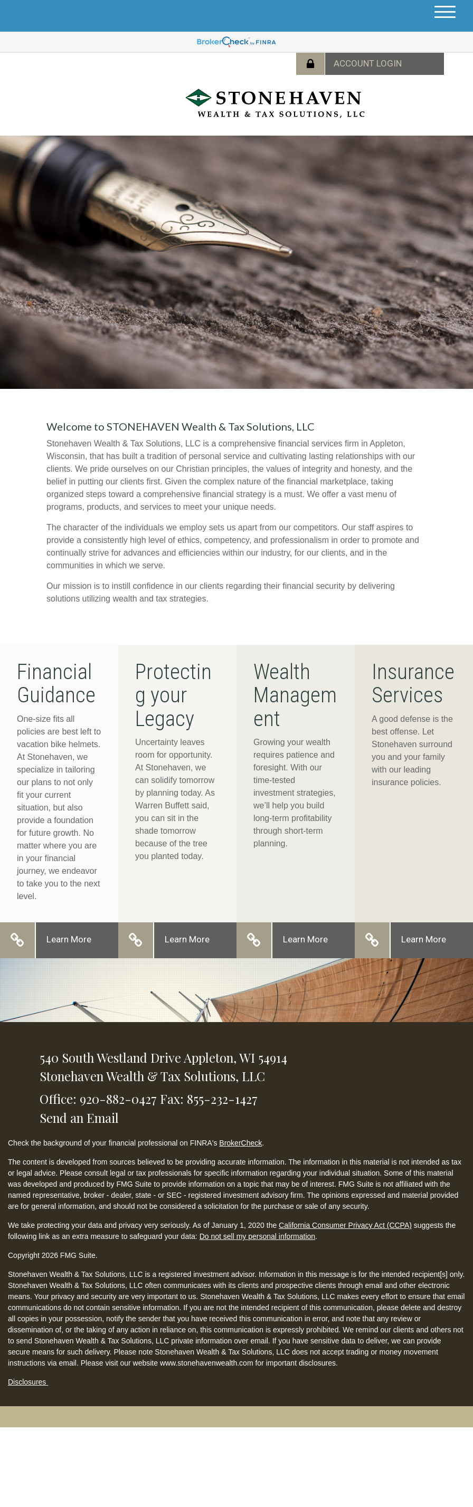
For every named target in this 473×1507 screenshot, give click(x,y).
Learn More (68, 939)
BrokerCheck (240, 1143)
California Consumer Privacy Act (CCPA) (345, 1225)
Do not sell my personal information (257, 1236)
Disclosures (28, 1382)
